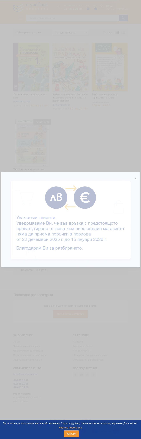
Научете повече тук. (70, 427)
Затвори (71, 433)
